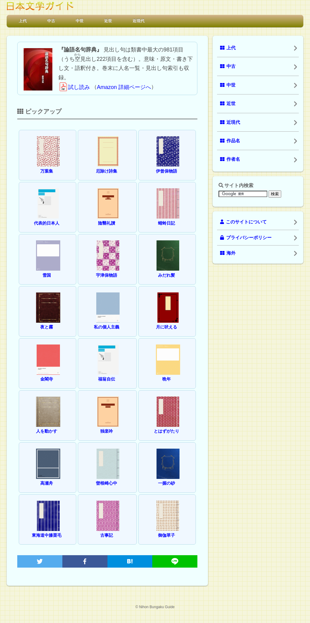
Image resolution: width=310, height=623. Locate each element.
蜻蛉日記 (168, 218)
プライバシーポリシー (246, 237)
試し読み (74, 87)
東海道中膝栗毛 (46, 531)
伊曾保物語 (168, 166)
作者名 (230, 159)
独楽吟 (108, 426)
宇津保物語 (108, 270)
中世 (80, 20)
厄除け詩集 (107, 166)
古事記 (108, 531)
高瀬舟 (48, 479)
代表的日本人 (46, 218)
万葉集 (48, 166)
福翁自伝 (108, 374)
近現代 (138, 20)
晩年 (168, 374)
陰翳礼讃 (108, 218)
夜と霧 (48, 322)
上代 (23, 20)
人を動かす (48, 426)
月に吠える (167, 322)
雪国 (48, 270)
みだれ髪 (168, 270)
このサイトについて (243, 221)
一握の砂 (168, 479)
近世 (108, 20)
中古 (51, 20)
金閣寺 (48, 374)
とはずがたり (167, 426)
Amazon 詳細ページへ (124, 87)
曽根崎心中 (108, 479)
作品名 (230, 140)
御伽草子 (168, 531)
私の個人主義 (107, 322)
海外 (228, 253)
